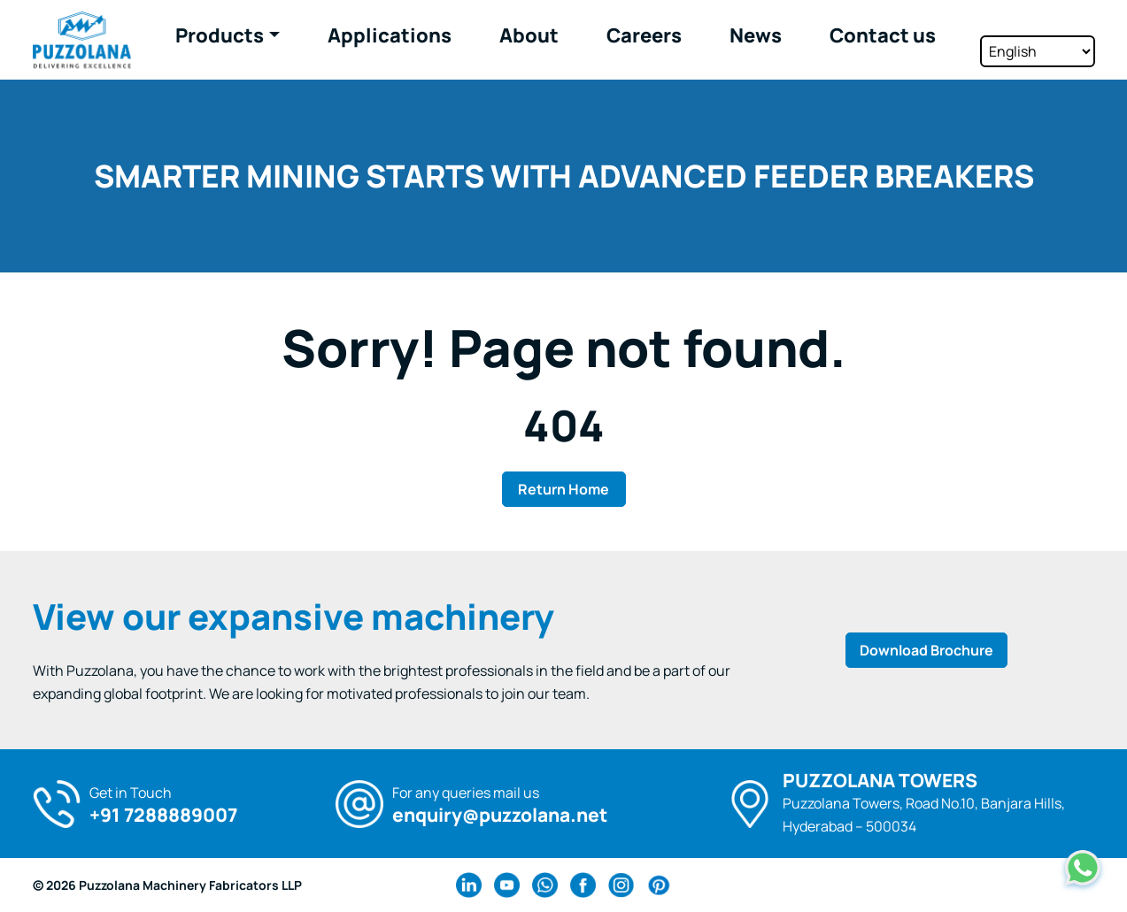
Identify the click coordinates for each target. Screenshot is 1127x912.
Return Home (563, 489)
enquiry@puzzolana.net (499, 815)
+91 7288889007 (163, 815)
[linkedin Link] (469, 885)
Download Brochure (926, 650)
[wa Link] (545, 885)
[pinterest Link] (659, 885)
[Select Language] (1037, 38)
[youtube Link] (507, 885)
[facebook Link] (583, 885)
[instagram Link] (621, 885)
